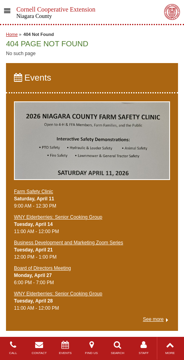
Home (12, 34)
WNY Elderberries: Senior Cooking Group (58, 217)
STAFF (143, 348)
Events (32, 78)
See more (153, 319)
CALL (13, 348)
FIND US (91, 348)
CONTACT (39, 348)
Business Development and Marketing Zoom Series (68, 242)
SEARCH (118, 348)
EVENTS (65, 348)
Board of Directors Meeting (42, 268)
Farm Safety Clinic (33, 191)
